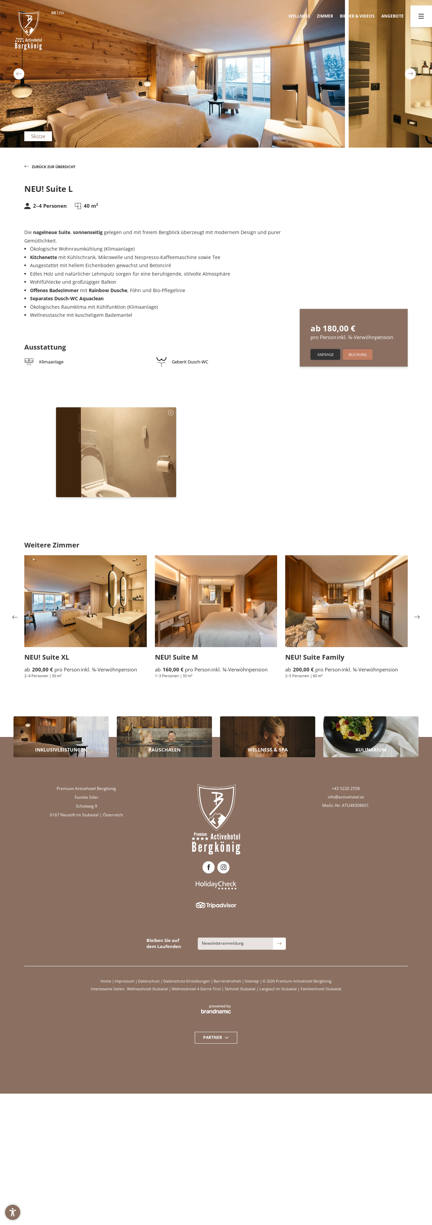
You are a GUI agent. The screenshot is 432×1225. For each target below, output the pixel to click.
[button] (12, 1212)
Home (106, 981)
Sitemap (252, 981)
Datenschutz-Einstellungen (187, 981)
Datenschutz (149, 981)
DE (53, 12)
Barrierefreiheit (228, 981)
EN (61, 12)
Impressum (125, 981)
